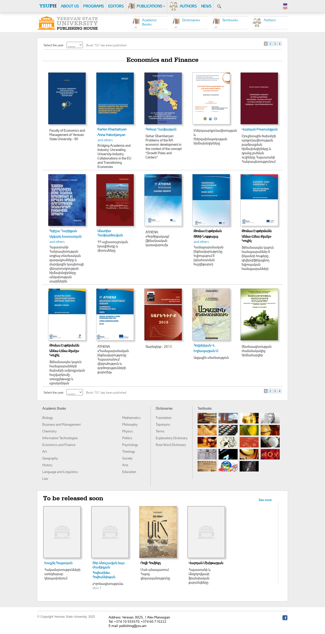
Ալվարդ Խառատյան (65, 236)
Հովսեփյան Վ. (204, 345)
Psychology (130, 444)
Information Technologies (60, 438)
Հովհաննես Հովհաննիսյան (103, 574)
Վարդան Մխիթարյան (206, 563)
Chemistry (49, 431)
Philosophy (129, 424)
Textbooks (230, 20)
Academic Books (149, 22)
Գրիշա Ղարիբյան (63, 231)
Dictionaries (191, 20)
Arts (125, 465)
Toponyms (163, 424)
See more (265, 500)
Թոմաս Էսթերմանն (256, 231)
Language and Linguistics (60, 471)
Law (45, 478)
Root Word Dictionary (171, 444)
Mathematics (131, 417)
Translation (164, 417)
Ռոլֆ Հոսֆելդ (150, 563)
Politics (127, 438)
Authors (270, 20)
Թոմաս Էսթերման (208, 231)
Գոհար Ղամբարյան (160, 129)
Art (44, 451)
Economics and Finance (58, 444)
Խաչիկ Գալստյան (58, 563)
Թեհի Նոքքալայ (206, 236)
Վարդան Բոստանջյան (259, 129)
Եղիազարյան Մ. (206, 351)
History (47, 465)
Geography (50, 458)
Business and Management (61, 424)
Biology (47, 417)
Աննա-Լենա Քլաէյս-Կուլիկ (257, 238)
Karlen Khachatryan (111, 129)
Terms (160, 431)
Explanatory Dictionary (172, 438)
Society (127, 458)
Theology (128, 451)
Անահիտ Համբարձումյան (110, 233)
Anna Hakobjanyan (111, 134)
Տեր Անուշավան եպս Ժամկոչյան (108, 565)
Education (129, 471)
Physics (127, 431)
